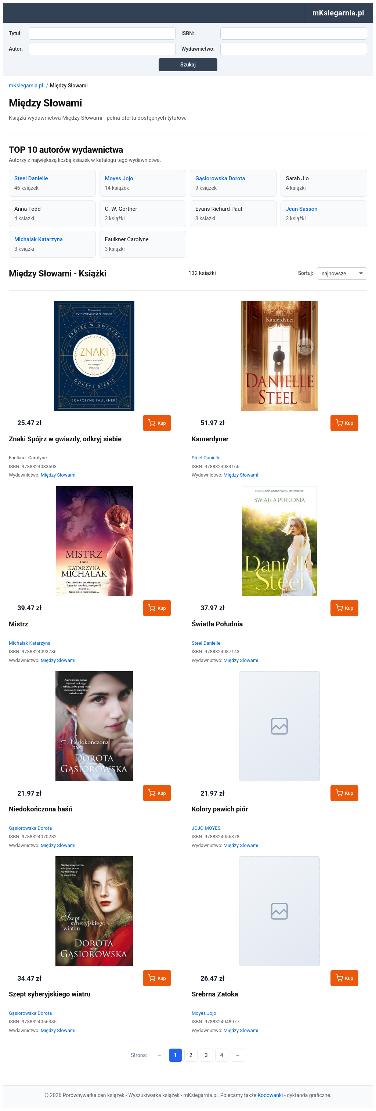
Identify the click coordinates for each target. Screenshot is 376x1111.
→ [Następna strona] (238, 1055)
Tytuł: (15, 33)
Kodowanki (270, 1095)
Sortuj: (305, 273)
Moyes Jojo (119, 178)
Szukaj (188, 65)
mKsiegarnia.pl (26, 85)
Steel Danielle (31, 178)
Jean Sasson (302, 209)
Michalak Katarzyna (38, 239)
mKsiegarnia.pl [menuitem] (338, 12)
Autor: (16, 49)
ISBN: (187, 33)
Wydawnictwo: (197, 49)
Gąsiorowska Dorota (220, 178)
